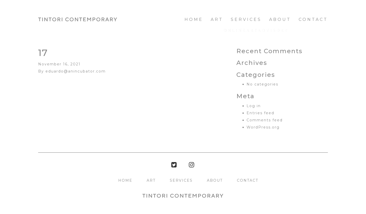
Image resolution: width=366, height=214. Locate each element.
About (280, 19)
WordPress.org (263, 127)
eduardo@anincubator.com (75, 71)
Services (246, 19)
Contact (313, 19)
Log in (254, 106)
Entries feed (260, 113)
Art (217, 19)
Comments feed (265, 120)
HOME (194, 19)
